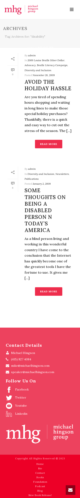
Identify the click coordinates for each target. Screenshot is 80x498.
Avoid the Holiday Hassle (48, 85)
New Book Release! (40, 495)
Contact (40, 472)
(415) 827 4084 (21, 359)
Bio (40, 468)
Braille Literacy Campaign (52, 65)
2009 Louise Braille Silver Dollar (46, 60)
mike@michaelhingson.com (30, 366)
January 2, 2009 (42, 183)
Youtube (16, 406)
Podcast (40, 486)
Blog (40, 490)
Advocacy (30, 65)
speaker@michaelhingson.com (32, 372)
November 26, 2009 (44, 75)
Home (31, 47)
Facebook (17, 389)
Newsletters (62, 173)
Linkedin (16, 414)
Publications (32, 178)
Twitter (16, 398)
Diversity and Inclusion (38, 70)
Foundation (40, 481)
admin (32, 55)
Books (40, 477)
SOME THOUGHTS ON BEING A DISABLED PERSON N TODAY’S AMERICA (45, 210)
